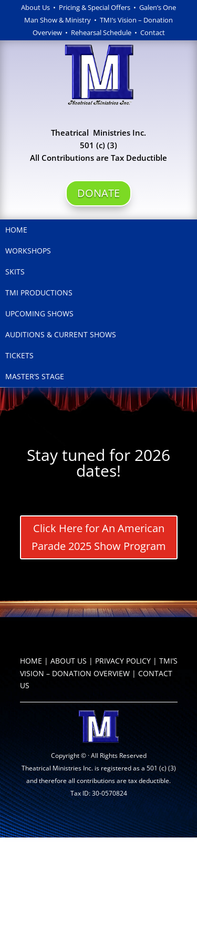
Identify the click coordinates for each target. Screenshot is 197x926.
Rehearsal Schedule (102, 32)
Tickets (19, 355)
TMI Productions (38, 292)
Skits (15, 272)
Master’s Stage (34, 376)
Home (16, 230)
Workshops (28, 251)
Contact (152, 32)
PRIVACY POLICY (123, 661)
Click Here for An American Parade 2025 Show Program (99, 537)
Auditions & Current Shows (60, 334)
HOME (31, 661)
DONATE (98, 193)
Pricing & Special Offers (94, 7)
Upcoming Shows (39, 313)
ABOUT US (68, 661)
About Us (35, 7)
